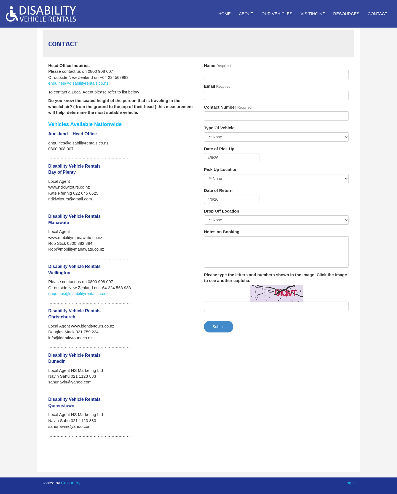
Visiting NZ (313, 13)
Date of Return (218, 190)
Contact (377, 13)
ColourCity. (71, 482)
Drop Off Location (221, 211)
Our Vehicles (277, 13)
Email (209, 86)
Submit (219, 326)
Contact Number (220, 107)
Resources (346, 13)
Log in (350, 482)
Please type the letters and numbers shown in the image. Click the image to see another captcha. (275, 277)
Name (209, 65)
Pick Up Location (221, 169)
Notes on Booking (221, 231)
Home (224, 13)
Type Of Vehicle (219, 127)
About (246, 13)
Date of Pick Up (219, 148)
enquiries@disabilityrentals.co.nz (78, 83)
